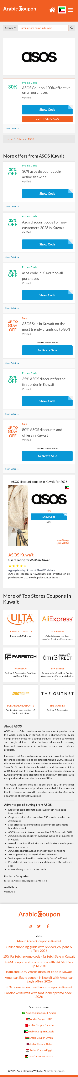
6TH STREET (57, 668)
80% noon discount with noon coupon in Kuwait (39, 987)
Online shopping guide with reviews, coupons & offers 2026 (39, 948)
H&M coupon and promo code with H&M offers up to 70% (39, 964)
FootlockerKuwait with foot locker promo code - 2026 (39, 994)
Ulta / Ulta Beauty (20, 631)
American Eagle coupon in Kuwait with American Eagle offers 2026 (39, 979)
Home (9, 139)
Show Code (47, 109)
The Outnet (57, 705)
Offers (20, 139)
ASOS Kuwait (21, 554)
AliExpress (57, 631)
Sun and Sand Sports (20, 705)
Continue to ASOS (47, 118)
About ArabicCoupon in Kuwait (39, 941)
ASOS (30, 139)
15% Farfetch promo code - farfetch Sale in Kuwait (39, 956)
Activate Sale (47, 350)
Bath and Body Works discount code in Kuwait (39, 972)
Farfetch (21, 668)
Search (10, 27)
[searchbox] (43, 28)
